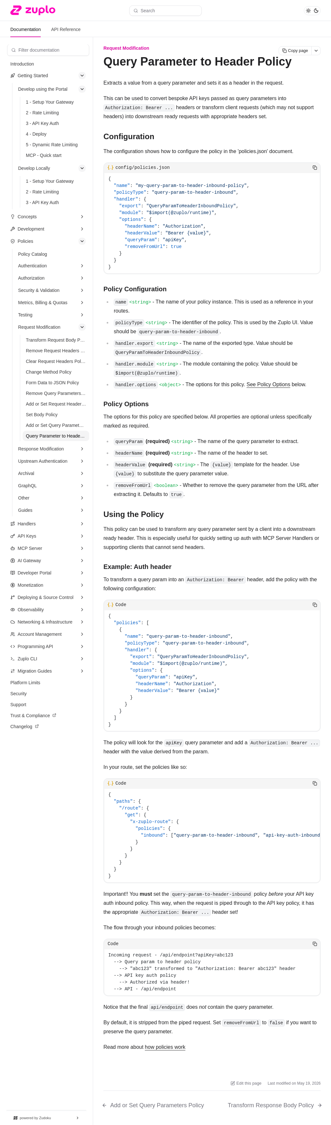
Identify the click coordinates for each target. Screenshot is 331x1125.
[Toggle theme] (312, 10)
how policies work (165, 1047)
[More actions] (316, 50)
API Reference (65, 29)
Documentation (25, 29)
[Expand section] (82, 217)
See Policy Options (268, 384)
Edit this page (246, 1083)
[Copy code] (315, 167)
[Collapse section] (82, 75)
